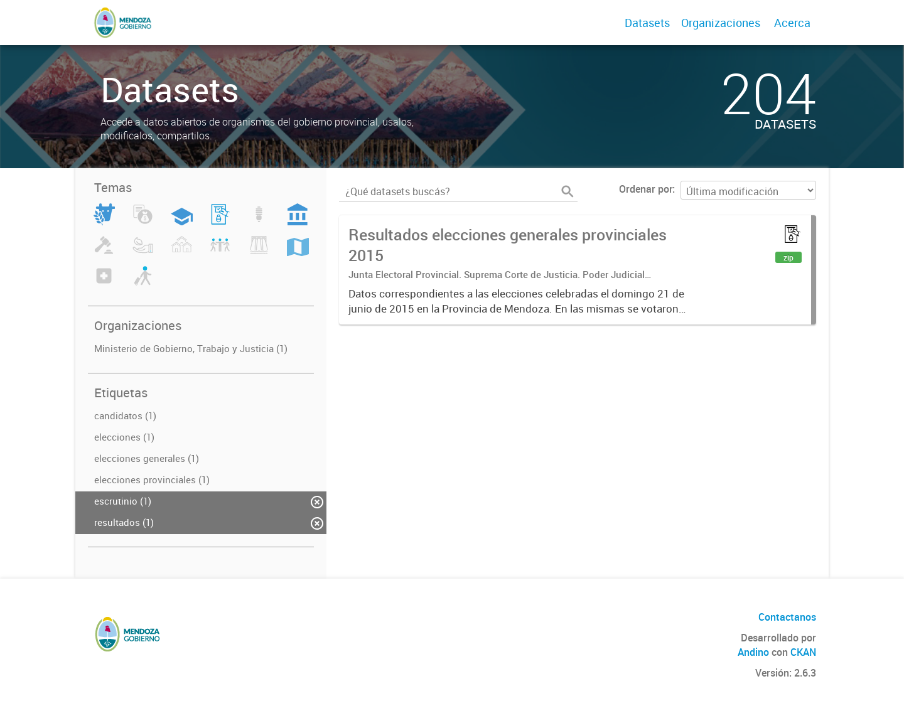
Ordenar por (645, 189)
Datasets (647, 22)
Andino (753, 652)
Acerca (792, 22)
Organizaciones (720, 22)
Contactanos (787, 617)
